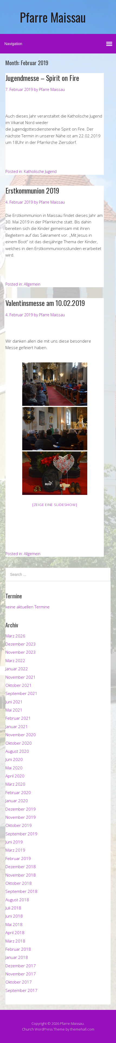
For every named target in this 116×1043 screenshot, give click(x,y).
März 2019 (15, 850)
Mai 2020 (13, 767)
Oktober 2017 (18, 982)
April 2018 (14, 932)
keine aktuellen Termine (27, 606)
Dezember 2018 (20, 866)
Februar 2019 (18, 858)
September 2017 (21, 990)
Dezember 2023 (20, 644)
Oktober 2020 (18, 743)
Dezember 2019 (20, 809)
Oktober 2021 (18, 685)
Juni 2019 (14, 842)
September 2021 (21, 693)
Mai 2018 (13, 924)
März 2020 (15, 784)
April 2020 (14, 776)
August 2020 (17, 751)
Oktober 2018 (18, 883)
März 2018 (15, 941)
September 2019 (21, 833)
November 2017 (20, 973)
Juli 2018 (13, 908)
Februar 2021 (18, 718)
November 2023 (20, 652)
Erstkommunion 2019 (32, 190)
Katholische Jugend (40, 171)
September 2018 (21, 891)
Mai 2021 (13, 710)
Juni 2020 (14, 759)
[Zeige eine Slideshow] (54, 504)
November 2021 (20, 677)
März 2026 (15, 636)
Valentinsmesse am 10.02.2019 (45, 303)
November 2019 (20, 817)
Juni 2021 (14, 701)
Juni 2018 (14, 916)
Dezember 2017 (20, 965)
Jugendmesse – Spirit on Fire (42, 77)
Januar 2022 (16, 668)
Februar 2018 (18, 949)
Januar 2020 (16, 800)
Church (28, 1029)
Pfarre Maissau (53, 17)
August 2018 (17, 899)
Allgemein (32, 284)
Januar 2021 (16, 726)
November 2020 (20, 734)
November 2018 (20, 875)
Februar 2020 (18, 792)
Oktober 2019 (18, 825)
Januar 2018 (16, 957)
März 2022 (15, 660)
